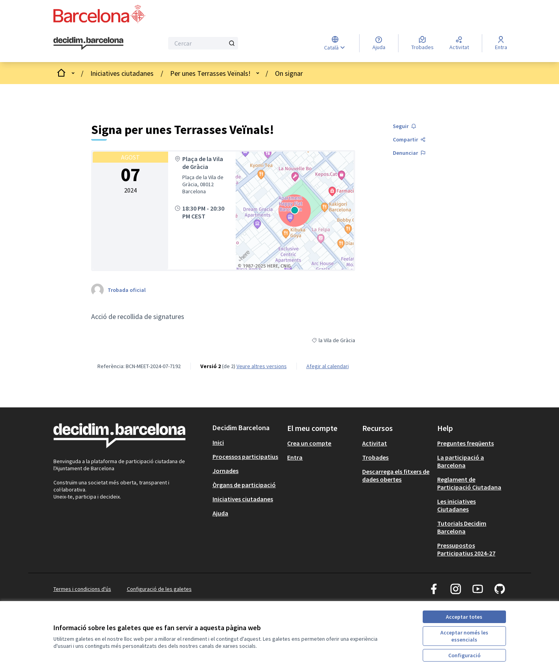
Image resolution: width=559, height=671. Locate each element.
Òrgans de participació (244, 485)
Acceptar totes (464, 616)
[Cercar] (203, 43)
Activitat (374, 443)
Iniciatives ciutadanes (122, 73)
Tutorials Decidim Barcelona (461, 527)
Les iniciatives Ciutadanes (456, 505)
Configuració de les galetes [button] (159, 588)
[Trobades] (422, 43)
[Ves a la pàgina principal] (88, 43)
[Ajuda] (379, 43)
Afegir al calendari (327, 366)
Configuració (464, 655)
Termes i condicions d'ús (82, 588)
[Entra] (501, 43)
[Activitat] (459, 43)
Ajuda (220, 513)
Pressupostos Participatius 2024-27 (466, 549)
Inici (218, 442)
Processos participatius (245, 456)
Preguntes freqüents (465, 443)
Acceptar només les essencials (464, 636)
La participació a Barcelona (460, 461)
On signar (289, 73)
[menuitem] (247, 442)
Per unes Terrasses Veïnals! (210, 73)
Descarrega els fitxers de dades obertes (395, 475)
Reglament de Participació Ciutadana (469, 483)
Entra (294, 457)
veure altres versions (261, 366)
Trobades (375, 457)
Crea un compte (309, 443)
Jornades (225, 471)
